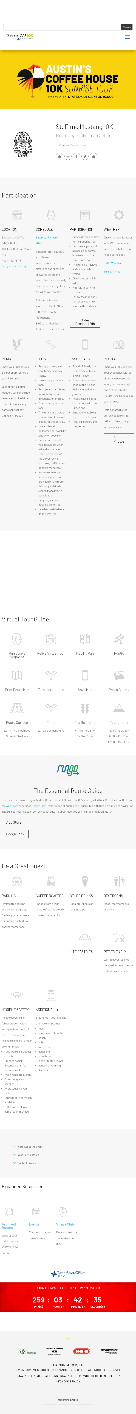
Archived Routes (9, 1226)
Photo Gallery (119, 689)
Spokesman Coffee (13, 237)
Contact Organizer (28, 1163)
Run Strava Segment (17, 655)
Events (34, 1224)
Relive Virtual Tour (51, 653)
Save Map (85, 689)
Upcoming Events (68, 1399)
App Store (12, 805)
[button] (95, 145)
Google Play (38, 805)
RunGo (119, 653)
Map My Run (85, 653)
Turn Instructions (51, 689)
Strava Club (65, 1224)
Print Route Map (17, 689)
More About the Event (30, 1146)
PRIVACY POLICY (25, 1375)
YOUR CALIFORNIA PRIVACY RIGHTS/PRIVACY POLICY (67, 1375)
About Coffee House (74, 145)
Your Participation (28, 1154)
